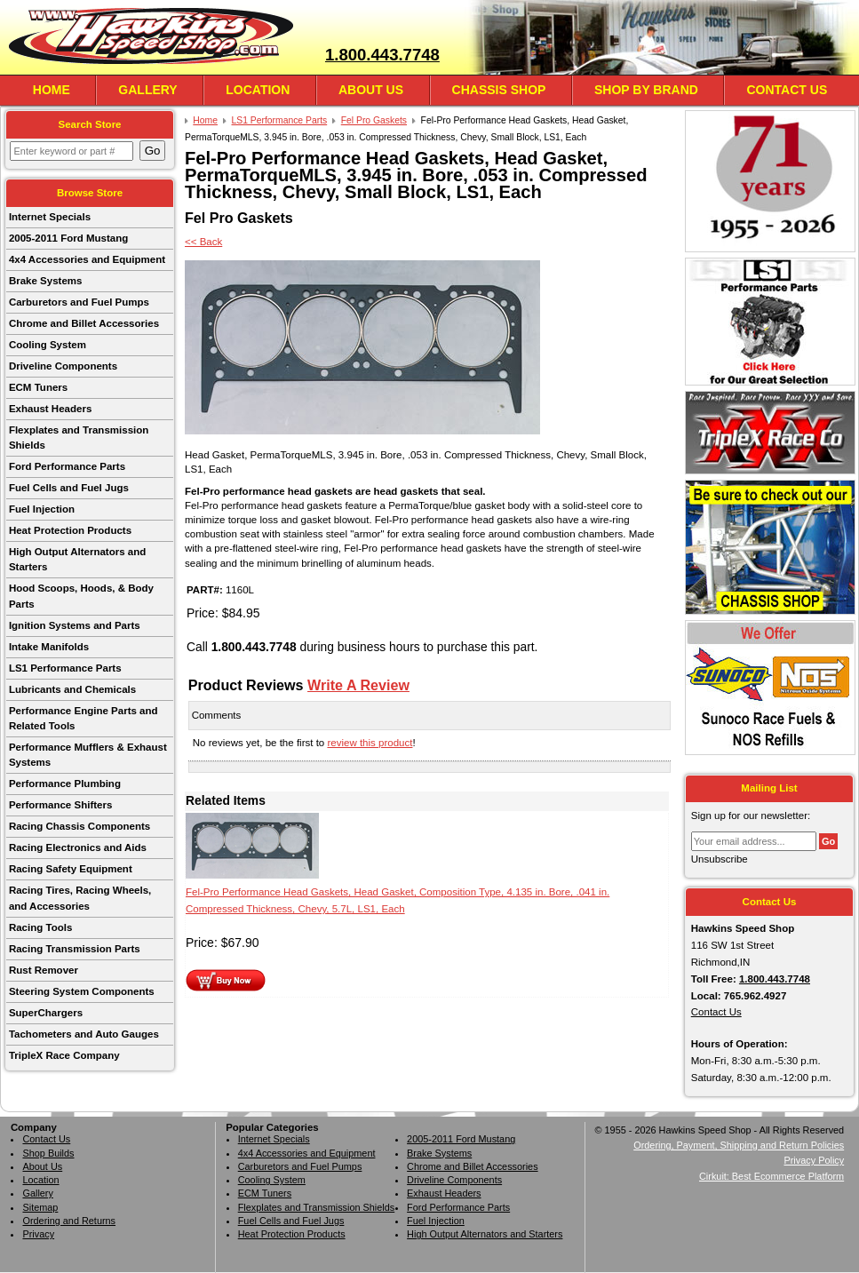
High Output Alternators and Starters (77, 559)
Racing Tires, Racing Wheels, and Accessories (80, 898)
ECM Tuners (38, 387)
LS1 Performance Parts (65, 668)
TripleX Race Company (64, 1055)
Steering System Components (82, 991)
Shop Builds (48, 1153)
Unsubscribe (719, 859)
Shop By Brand (646, 90)
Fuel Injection (42, 509)
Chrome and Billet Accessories (84, 323)
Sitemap (40, 1207)
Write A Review (358, 685)
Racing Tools (40, 927)
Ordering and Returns (68, 1220)
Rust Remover (43, 970)
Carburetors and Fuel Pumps (79, 302)
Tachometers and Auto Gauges (84, 1034)
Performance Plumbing (65, 783)
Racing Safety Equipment (70, 868)
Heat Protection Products (70, 530)
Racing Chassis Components (79, 826)
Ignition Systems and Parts (74, 625)
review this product (369, 742)
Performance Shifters (60, 805)
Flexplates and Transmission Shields (78, 437)
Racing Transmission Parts (74, 948)
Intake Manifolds (49, 646)
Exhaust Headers (50, 408)
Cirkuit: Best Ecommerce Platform (771, 1176)
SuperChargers (46, 1012)
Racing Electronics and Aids (78, 847)
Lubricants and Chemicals (72, 689)
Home (51, 90)
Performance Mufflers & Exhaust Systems (88, 755)
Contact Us (786, 90)
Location (258, 90)
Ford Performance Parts (67, 466)
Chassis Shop (499, 90)
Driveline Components (63, 366)
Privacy (38, 1234)
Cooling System (47, 344)
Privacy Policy (813, 1160)
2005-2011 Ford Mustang (68, 238)
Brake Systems (46, 280)
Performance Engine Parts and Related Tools (83, 718)
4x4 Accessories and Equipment (87, 259)
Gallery (147, 90)
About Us (370, 90)
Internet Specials (50, 216)
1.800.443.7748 (382, 54)
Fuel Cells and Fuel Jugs (69, 487)
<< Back (203, 241)
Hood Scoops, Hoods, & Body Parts (81, 596)
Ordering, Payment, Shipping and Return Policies (738, 1145)
